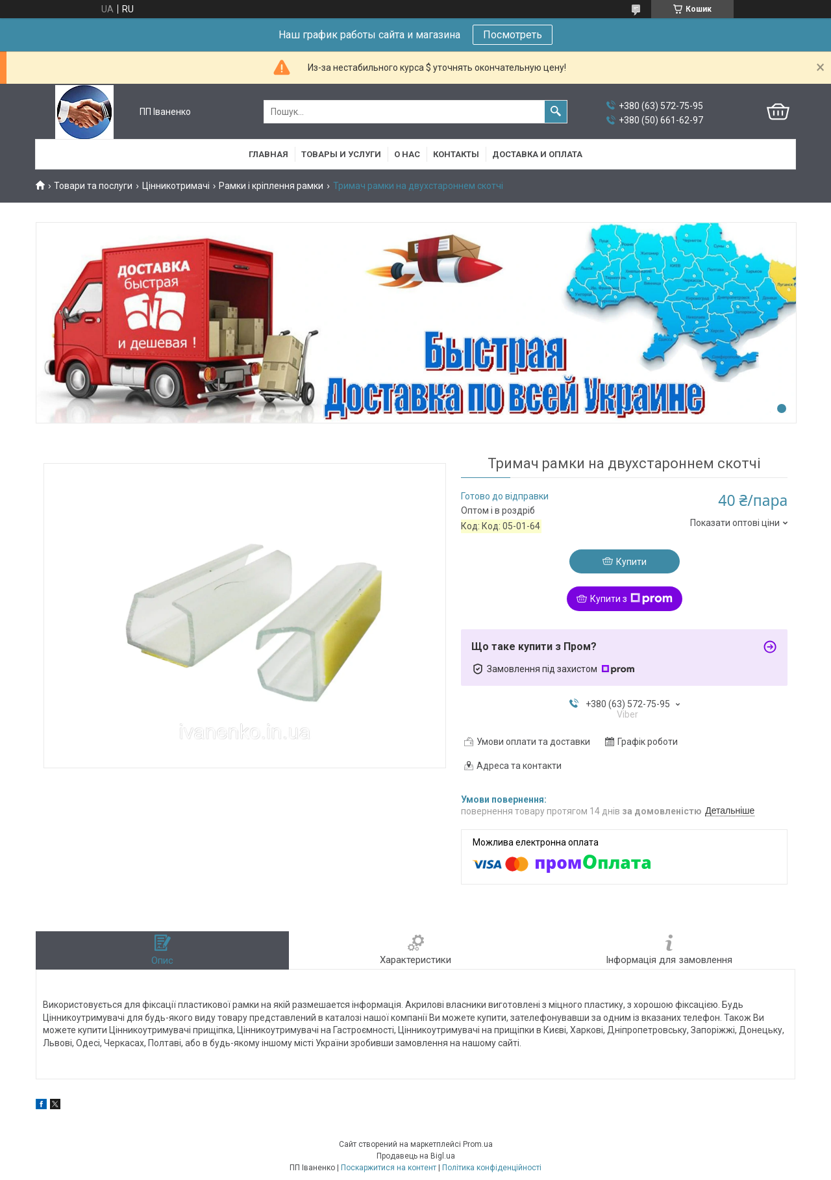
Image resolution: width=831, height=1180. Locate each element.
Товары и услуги (341, 154)
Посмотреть (512, 35)
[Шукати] (556, 112)
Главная (268, 154)
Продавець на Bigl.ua (416, 1156)
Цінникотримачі (176, 186)
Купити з (631, 599)
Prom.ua (478, 1144)
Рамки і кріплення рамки (271, 186)
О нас (407, 154)
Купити (631, 562)
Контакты (456, 154)
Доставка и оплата (537, 154)
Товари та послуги (93, 186)
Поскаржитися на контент (388, 1167)
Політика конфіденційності (491, 1167)
